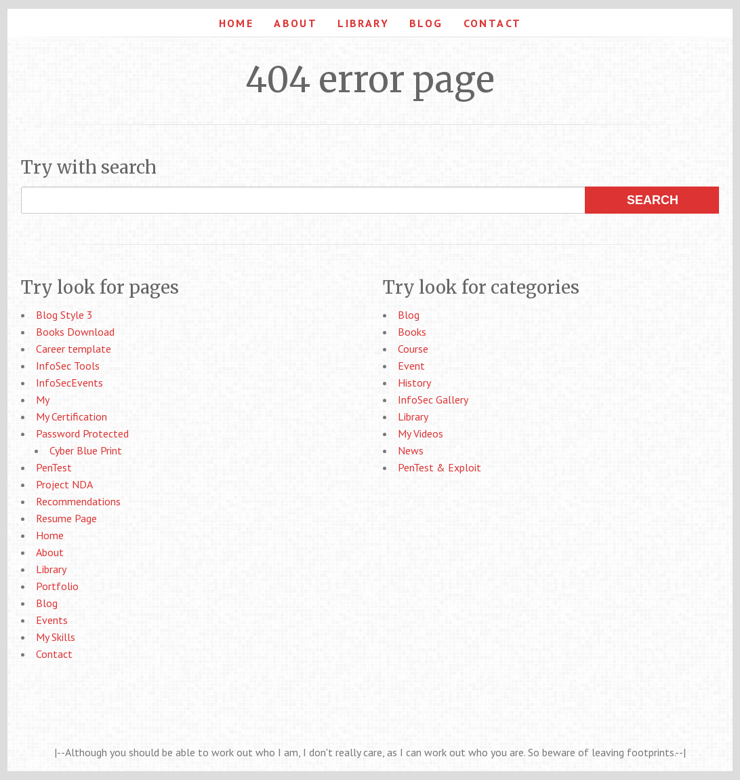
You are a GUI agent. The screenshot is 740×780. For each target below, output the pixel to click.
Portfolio (57, 586)
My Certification (71, 416)
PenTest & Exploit (439, 467)
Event (411, 365)
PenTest (54, 467)
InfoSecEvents (69, 382)
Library (363, 23)
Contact (493, 23)
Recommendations (78, 501)
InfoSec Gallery (433, 399)
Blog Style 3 (64, 314)
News (411, 450)
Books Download (75, 331)
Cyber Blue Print (85, 450)
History (414, 382)
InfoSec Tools (68, 365)
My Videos (420, 433)
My (42, 399)
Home (236, 23)
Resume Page (66, 518)
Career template (73, 348)
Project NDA (64, 484)
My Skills (55, 637)
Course (413, 348)
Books (412, 331)
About (295, 23)
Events (52, 620)
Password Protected (82, 433)
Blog (426, 23)
